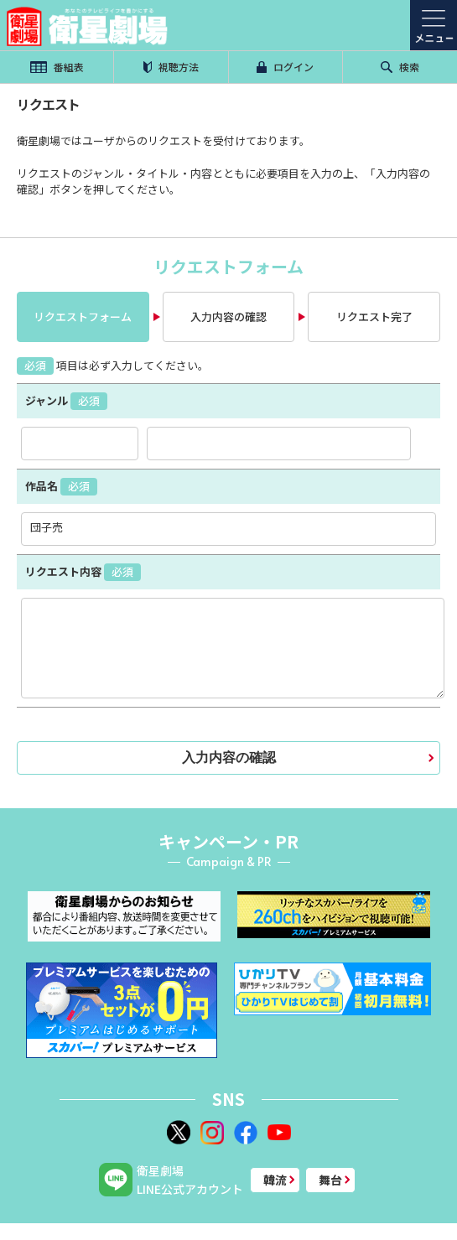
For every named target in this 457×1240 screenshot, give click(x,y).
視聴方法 (171, 67)
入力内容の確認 (228, 316)
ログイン (285, 67)
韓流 (275, 1179)
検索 (400, 67)
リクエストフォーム (83, 316)
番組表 (57, 67)
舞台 (330, 1179)
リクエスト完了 (374, 316)
